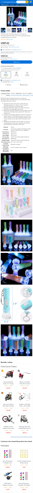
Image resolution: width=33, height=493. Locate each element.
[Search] (27, 2)
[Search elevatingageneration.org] (20, 2)
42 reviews (11, 39)
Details (12, 81)
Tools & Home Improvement (16, 95)
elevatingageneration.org (16, 49)
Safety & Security (26, 95)
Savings (17, 5)
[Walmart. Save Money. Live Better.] (8, 2)
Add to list (8, 84)
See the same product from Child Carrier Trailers (21, 437)
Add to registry (24, 84)
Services (12, 5)
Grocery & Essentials (25, 5)
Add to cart (16, 62)
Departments (5, 5)
